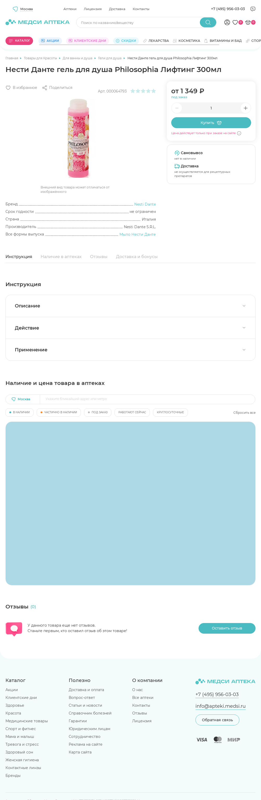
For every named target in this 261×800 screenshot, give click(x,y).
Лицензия (93, 9)
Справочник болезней (90, 713)
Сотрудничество (84, 736)
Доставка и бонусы (137, 256)
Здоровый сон (19, 752)
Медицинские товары (26, 721)
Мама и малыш (19, 736)
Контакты (141, 9)
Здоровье (14, 705)
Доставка (117, 9)
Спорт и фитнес (20, 728)
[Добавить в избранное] (21, 87)
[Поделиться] (57, 87)
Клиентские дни (21, 697)
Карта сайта (80, 752)
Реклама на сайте (86, 744)
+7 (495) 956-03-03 (228, 8)
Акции (11, 689)
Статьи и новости (85, 705)
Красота (13, 713)
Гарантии (78, 721)
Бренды (13, 775)
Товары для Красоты (41, 58)
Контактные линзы (23, 767)
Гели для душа (110, 58)
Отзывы (98, 256)
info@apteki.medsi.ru (220, 706)
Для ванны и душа (78, 58)
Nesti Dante (145, 204)
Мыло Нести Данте (137, 234)
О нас (137, 689)
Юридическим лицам (89, 728)
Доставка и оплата (86, 689)
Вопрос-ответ (82, 697)
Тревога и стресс (22, 744)
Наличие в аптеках (61, 256)
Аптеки (70, 9)
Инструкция (18, 256)
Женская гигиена (22, 760)
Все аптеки (143, 697)
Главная (12, 58)
